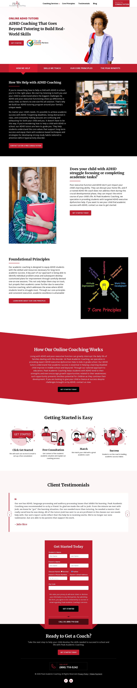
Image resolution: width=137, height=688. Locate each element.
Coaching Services (50, 3)
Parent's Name (54, 562)
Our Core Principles (81, 68)
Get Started (16, 43)
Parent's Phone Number (58, 574)
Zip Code (52, 584)
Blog (95, 3)
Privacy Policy (83, 674)
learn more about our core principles (29, 301)
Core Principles (68, 3)
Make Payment (96, 674)
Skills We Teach (52, 68)
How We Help (23, 68)
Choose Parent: (55, 572)
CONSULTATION (122, 3)
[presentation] (9, 513)
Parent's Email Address (79, 574)
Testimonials (84, 3)
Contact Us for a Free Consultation (25, 146)
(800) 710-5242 (68, 667)
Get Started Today (80, 213)
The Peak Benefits (110, 68)
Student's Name (55, 552)
